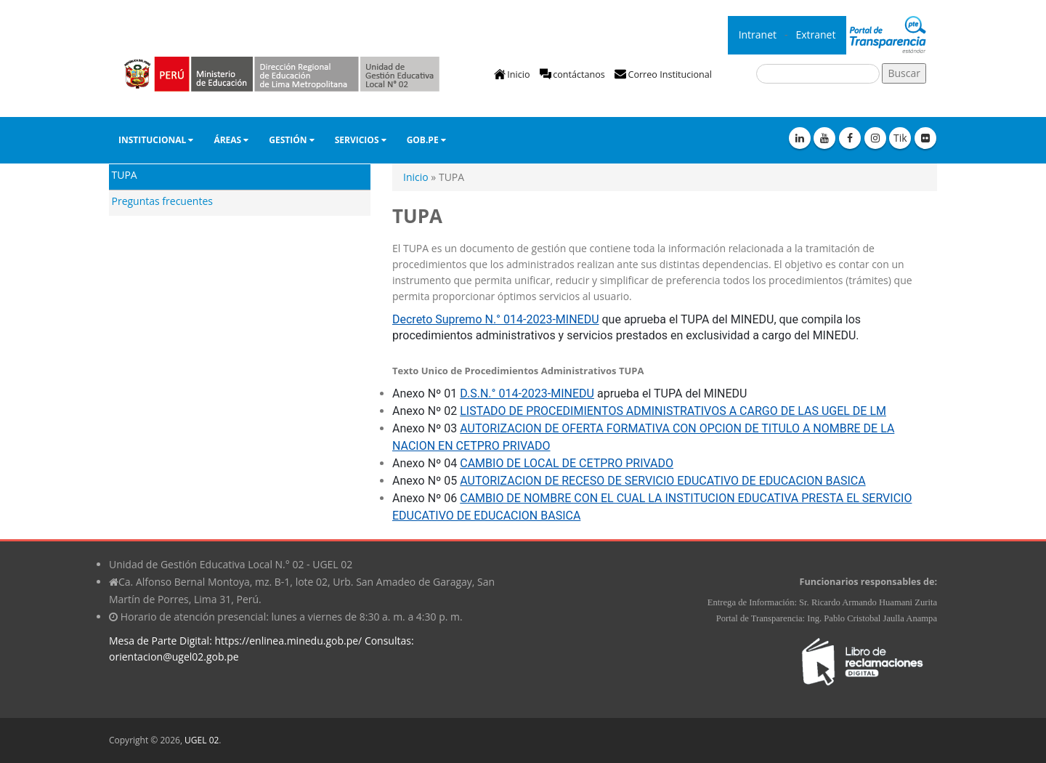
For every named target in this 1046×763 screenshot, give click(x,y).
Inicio (518, 74)
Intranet (759, 34)
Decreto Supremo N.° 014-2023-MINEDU (495, 319)
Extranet (816, 34)
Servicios (360, 140)
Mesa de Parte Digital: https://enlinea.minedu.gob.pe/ (235, 640)
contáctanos (579, 74)
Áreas (231, 140)
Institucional (155, 140)
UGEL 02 (202, 740)
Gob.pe (426, 140)
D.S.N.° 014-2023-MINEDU (527, 393)
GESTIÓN (291, 140)
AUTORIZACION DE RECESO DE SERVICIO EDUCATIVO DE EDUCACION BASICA (662, 481)
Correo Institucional (670, 74)
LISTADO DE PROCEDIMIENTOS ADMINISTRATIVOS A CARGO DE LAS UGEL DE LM (673, 411)
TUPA (124, 175)
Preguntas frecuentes (162, 201)
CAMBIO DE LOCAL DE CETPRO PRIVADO (566, 463)
